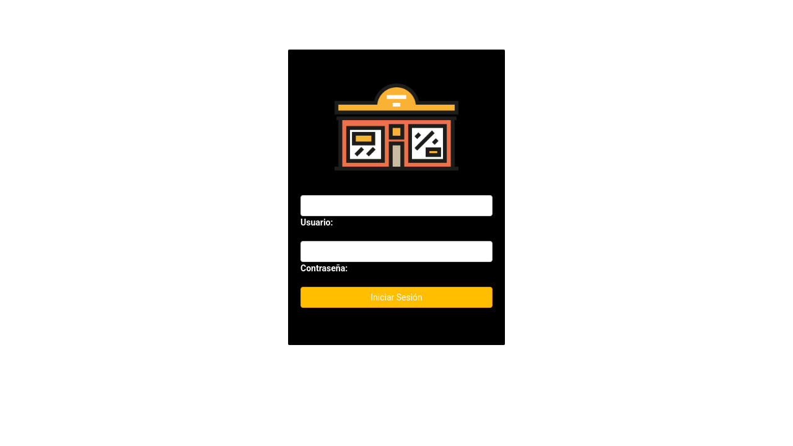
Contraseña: (324, 268)
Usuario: (316, 222)
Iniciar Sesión (396, 297)
